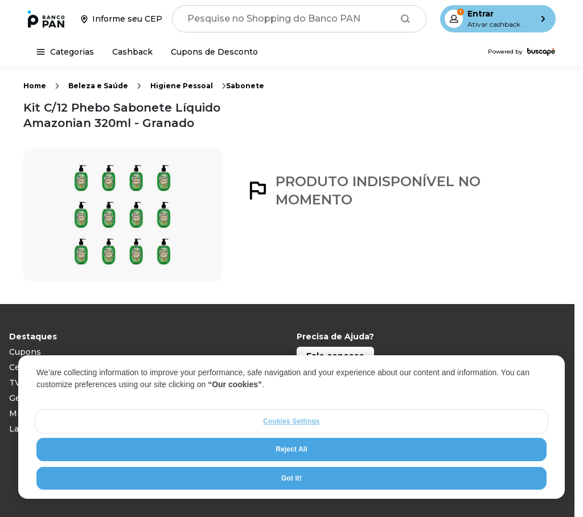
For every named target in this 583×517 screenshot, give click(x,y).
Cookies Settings (291, 422)
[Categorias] (65, 52)
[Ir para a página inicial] (46, 18)
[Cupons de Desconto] (214, 52)
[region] (291, 428)
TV (14, 383)
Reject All (291, 450)
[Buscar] (405, 19)
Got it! (291, 479)
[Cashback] (132, 52)
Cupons (25, 352)
